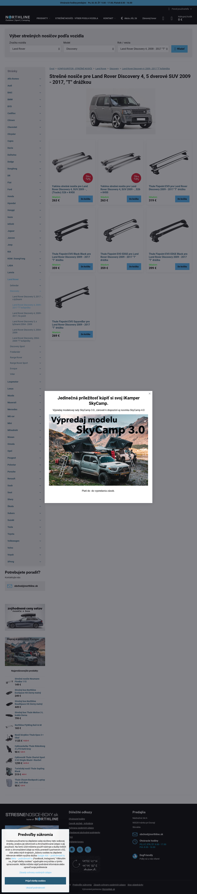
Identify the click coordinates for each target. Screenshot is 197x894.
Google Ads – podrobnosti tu (51, 855)
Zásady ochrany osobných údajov (35, 872)
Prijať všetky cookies (35, 881)
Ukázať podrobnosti (35, 887)
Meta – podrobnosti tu (22, 858)
